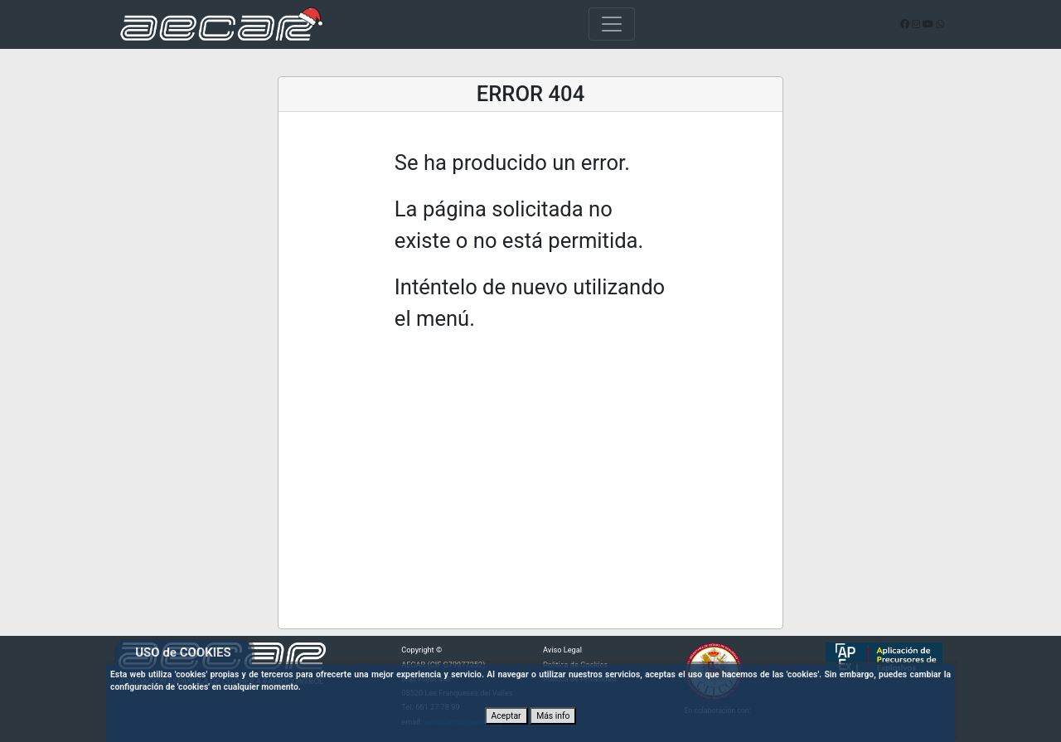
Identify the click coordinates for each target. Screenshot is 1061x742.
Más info (552, 715)
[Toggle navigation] (612, 24)
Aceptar (506, 715)
